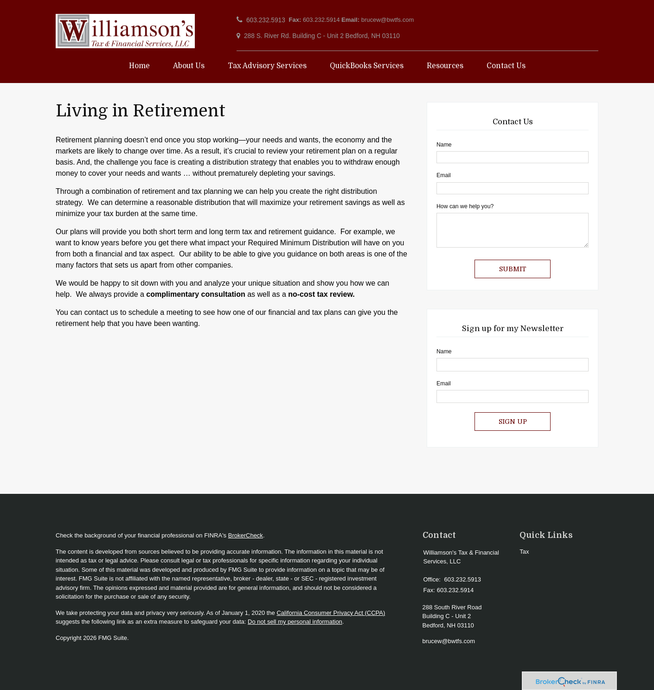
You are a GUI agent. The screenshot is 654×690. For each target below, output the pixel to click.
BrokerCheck (245, 535)
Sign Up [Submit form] (513, 421)
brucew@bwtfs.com (387, 19)
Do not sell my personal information (295, 621)
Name (444, 144)
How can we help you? (465, 206)
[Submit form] (512, 269)
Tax (524, 551)
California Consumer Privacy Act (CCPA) (330, 612)
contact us (101, 312)
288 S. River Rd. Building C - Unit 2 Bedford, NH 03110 (322, 35)
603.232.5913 (265, 20)
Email (443, 175)
